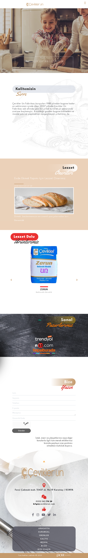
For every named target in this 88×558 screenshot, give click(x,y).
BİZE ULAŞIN (44, 549)
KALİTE (44, 539)
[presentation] (11, 272)
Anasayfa (44, 528)
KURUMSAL (44, 532)
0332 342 (44, 501)
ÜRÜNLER (44, 535)
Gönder (21, 431)
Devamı (19, 220)
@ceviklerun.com (44, 504)
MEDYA (44, 542)
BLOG (44, 546)
